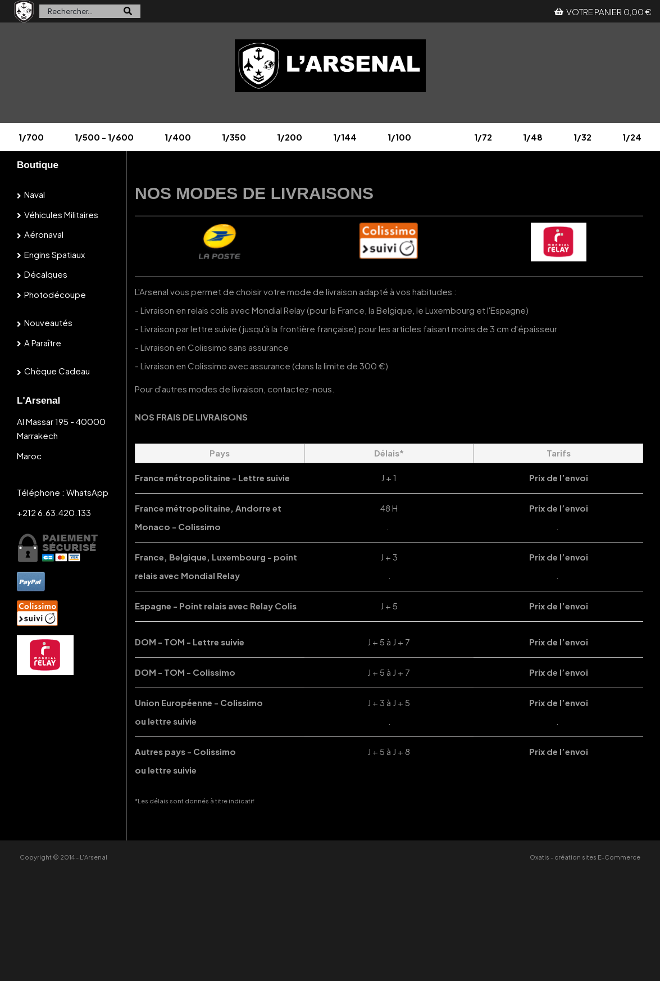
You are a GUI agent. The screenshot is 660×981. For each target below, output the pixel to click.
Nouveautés (48, 322)
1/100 (399, 137)
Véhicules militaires (61, 214)
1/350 (234, 137)
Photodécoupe (55, 294)
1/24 (631, 137)
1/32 (582, 137)
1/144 (345, 137)
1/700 (31, 137)
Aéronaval (43, 234)
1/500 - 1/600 (104, 137)
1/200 (289, 137)
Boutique (37, 165)
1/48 (533, 137)
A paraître (42, 342)
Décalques (45, 274)
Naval (34, 194)
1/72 (483, 137)
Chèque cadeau (57, 370)
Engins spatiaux (54, 254)
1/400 (178, 137)
